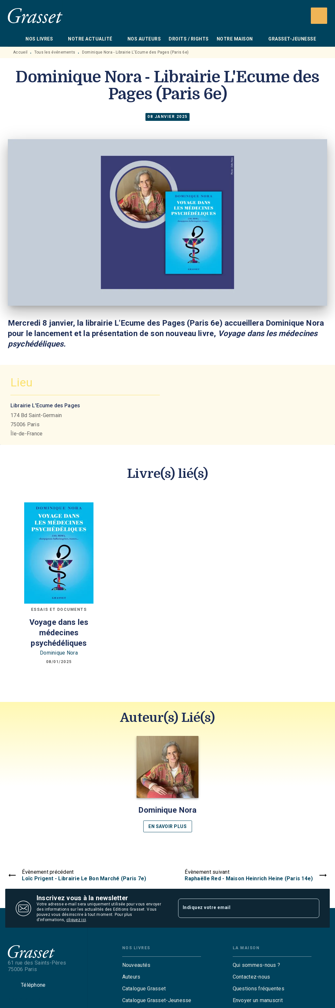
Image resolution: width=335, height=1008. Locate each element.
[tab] (15, 39)
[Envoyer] (311, 908)
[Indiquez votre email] (240, 908)
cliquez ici (76, 920)
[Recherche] (319, 16)
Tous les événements (54, 52)
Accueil (20, 52)
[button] (167, 784)
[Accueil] (35, 15)
